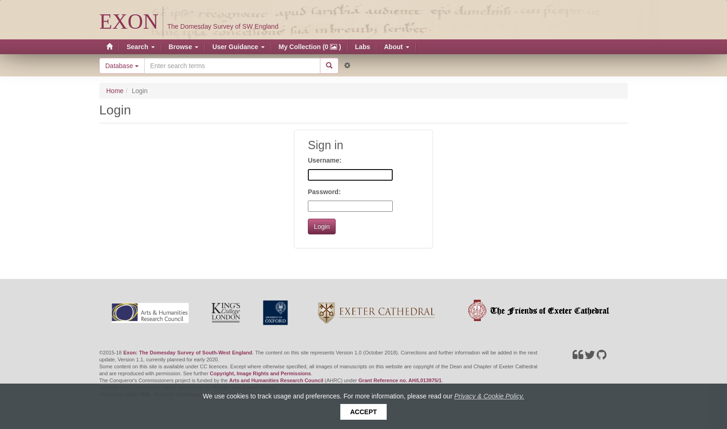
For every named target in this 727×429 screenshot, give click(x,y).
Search (141, 46)
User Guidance (238, 46)
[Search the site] (232, 66)
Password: (324, 192)
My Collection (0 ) (310, 46)
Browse (183, 46)
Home (114, 91)
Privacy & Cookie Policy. (489, 396)
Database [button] (122, 65)
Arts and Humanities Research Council (276, 380)
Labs (362, 46)
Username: (324, 160)
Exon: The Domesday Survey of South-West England (187, 352)
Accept (363, 412)
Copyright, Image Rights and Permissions (260, 373)
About (396, 46)
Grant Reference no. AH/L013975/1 (399, 380)
